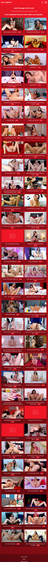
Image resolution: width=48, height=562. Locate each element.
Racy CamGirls (6, 2)
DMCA (24, 559)
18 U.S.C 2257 (24, 556)
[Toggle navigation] (46, 2)
